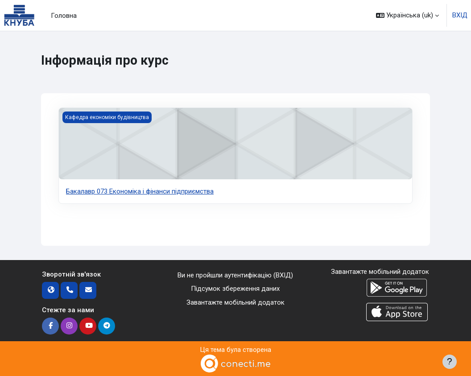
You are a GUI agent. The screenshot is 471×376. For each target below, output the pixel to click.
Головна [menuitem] (64, 16)
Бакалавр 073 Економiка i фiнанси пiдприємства (140, 191)
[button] (407, 15)
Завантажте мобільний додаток (235, 302)
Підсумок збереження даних (235, 289)
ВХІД (459, 15)
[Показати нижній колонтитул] (449, 362)
